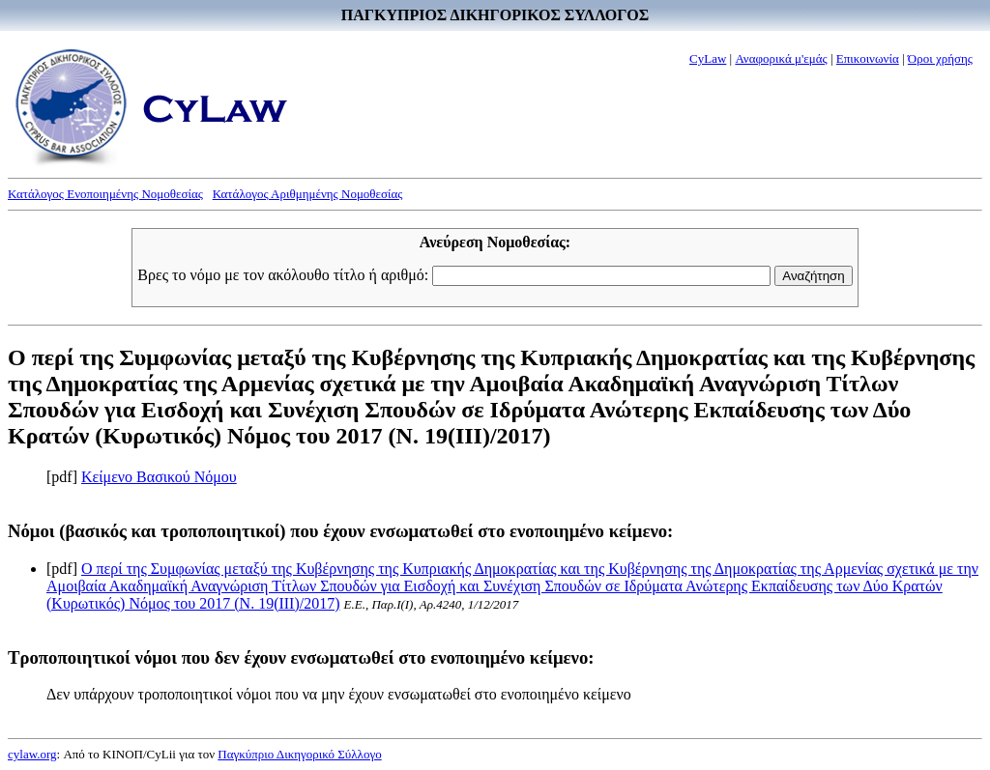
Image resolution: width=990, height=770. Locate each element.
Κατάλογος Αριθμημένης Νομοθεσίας (308, 193)
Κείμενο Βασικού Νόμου (159, 477)
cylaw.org (32, 754)
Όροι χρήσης (940, 58)
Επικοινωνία (867, 58)
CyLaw (707, 58)
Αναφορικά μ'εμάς (781, 58)
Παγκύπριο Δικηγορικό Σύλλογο (299, 754)
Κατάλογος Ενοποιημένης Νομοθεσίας (105, 193)
